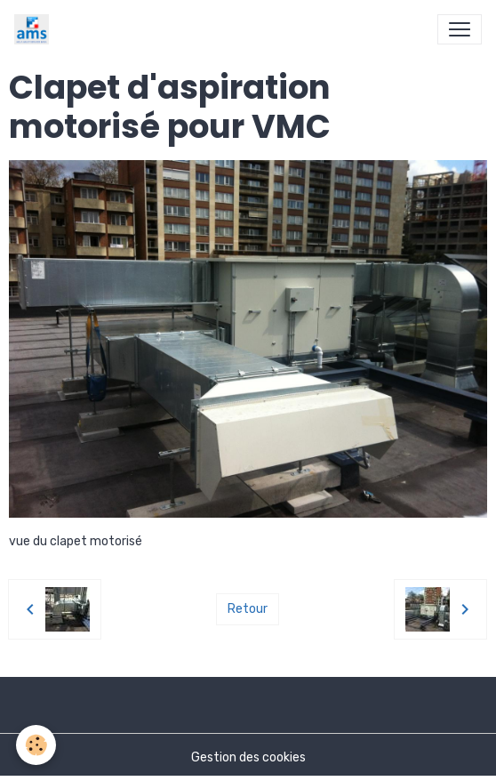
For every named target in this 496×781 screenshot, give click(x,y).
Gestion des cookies (248, 757)
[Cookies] (36, 745)
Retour (248, 608)
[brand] (35, 29)
